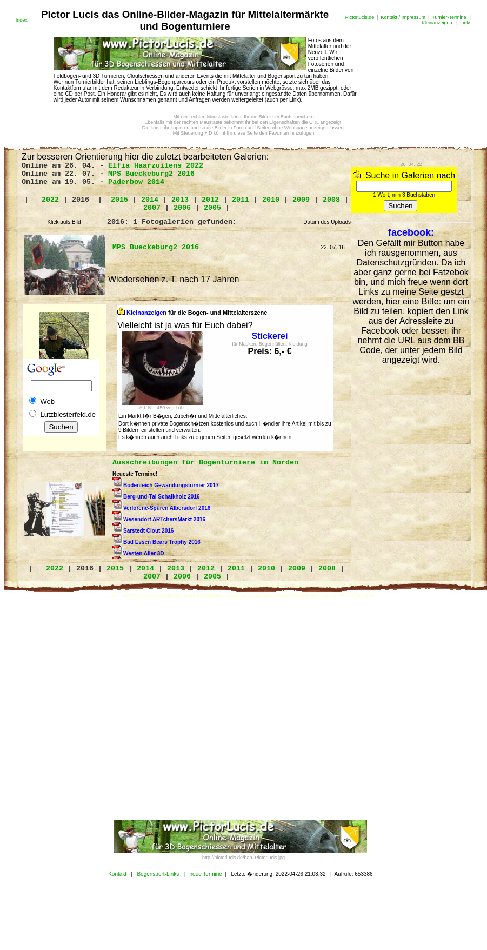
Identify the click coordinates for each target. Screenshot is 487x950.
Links (465, 22)
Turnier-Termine (449, 17)
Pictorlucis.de (360, 17)
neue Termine (206, 874)
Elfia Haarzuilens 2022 (155, 166)
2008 (331, 200)
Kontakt (117, 874)
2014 (149, 200)
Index (22, 20)
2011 (240, 200)
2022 (50, 200)
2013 (180, 200)
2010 (270, 200)
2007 (152, 208)
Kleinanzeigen (437, 22)
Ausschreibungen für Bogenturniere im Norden (205, 463)
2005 (212, 208)
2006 (182, 208)
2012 (210, 200)
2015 (119, 200)
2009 (301, 200)
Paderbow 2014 (136, 182)
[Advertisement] (101, 709)
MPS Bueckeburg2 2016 (151, 174)
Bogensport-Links (158, 874)
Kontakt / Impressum (403, 17)
